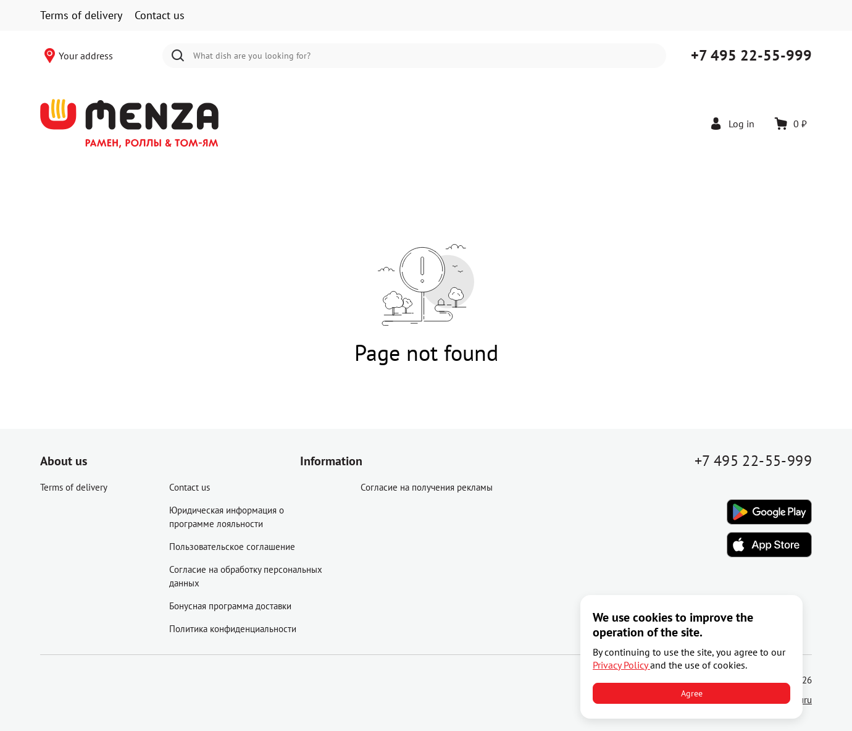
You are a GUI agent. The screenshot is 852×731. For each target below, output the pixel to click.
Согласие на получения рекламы (427, 487)
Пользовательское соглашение (232, 546)
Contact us (160, 15)
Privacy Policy (621, 665)
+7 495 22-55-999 (751, 55)
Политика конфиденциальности (232, 629)
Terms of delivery (81, 15)
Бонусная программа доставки (230, 606)
